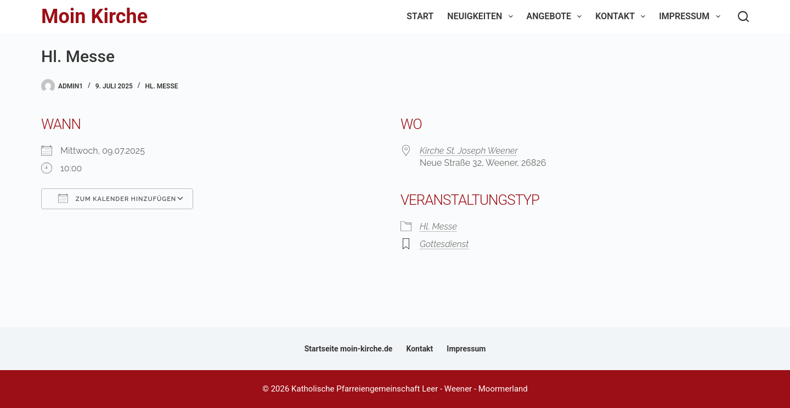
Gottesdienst (444, 244)
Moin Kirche (94, 16)
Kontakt (622, 16)
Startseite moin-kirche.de (348, 348)
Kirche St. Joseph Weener (469, 151)
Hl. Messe (161, 86)
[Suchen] (743, 16)
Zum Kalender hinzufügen (117, 198)
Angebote (556, 16)
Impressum (691, 16)
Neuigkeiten (482, 16)
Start (420, 16)
